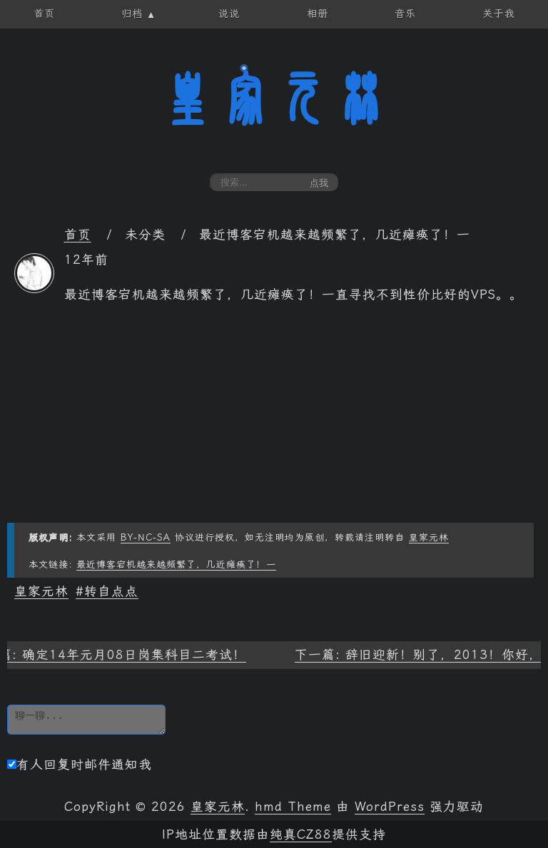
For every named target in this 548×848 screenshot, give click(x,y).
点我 (319, 183)
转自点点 (111, 591)
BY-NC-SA (146, 537)
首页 (77, 235)
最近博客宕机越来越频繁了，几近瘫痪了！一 (176, 564)
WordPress (390, 807)
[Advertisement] (274, 423)
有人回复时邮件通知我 (79, 764)
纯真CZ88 (301, 834)
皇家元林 (274, 99)
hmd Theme (293, 807)
